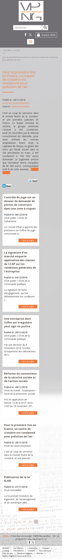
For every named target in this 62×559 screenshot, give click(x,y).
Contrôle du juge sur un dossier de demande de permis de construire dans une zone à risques (20, 203)
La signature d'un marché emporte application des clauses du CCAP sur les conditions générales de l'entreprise (20, 262)
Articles (40, 553)
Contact (31, 550)
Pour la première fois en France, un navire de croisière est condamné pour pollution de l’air (30, 58)
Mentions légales (24, 553)
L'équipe (46, 548)
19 (30, 521)
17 (19, 521)
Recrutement (45, 550)
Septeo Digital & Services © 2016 (16, 556)
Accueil (17, 50)
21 (8, 529)
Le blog (5, 550)
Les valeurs (18, 548)
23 (20, 529)
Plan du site (7, 553)
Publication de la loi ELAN (17, 479)
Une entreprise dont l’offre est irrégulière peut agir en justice (18, 322)
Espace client (49, 34)
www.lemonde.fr (20, 106)
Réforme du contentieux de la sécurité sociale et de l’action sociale (20, 377)
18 (25, 521)
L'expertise (33, 548)
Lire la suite (28, 240)
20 (36, 521)
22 (14, 529)
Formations (18, 550)
